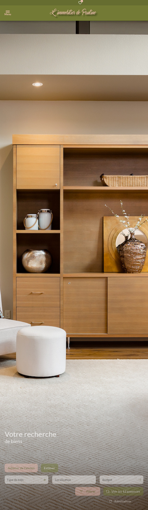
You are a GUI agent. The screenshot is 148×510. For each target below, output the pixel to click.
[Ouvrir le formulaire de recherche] (87, 497)
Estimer (49, 474)
